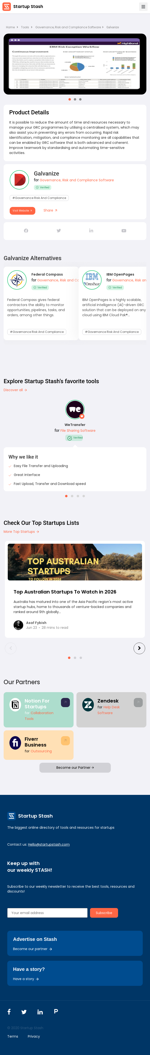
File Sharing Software (78, 430)
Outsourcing (41, 751)
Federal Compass (47, 274)
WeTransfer (75, 424)
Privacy (34, 1036)
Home (12, 27)
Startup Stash (28, 6)
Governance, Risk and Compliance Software (69, 27)
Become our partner (32, 948)
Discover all (15, 390)
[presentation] (10, 648)
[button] (69, 99)
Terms (12, 1036)
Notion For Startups (37, 703)
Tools (25, 27)
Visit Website (22, 210)
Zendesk (108, 700)
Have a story (26, 978)
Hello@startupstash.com (49, 844)
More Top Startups (21, 531)
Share (51, 210)
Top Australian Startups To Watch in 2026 (65, 591)
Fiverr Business (35, 742)
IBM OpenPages (120, 274)
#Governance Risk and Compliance (39, 198)
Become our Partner (75, 767)
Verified (42, 187)
